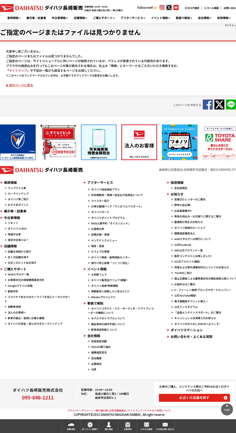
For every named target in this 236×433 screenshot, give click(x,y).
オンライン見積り (90, 429)
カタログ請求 (192, 8)
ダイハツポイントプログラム (108, 218)
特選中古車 (14, 234)
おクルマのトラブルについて (108, 318)
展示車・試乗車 (36, 18)
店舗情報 (79, 18)
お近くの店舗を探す (194, 397)
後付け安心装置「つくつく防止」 (110, 263)
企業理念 (96, 364)
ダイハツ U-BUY (17, 228)
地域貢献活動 (99, 341)
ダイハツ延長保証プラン (105, 189)
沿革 (93, 369)
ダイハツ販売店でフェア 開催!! (109, 280)
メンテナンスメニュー (104, 240)
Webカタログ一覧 (18, 274)
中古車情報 (59, 18)
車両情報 (12, 18)
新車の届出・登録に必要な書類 (26, 318)
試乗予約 (71, 429)
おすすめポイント (18, 205)
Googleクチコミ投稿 (20, 286)
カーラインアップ (18, 193)
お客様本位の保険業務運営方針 (26, 280)
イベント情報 (159, 18)
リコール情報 (211, 8)
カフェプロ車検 (100, 251)
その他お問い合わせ (165, 429)
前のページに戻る (21, 85)
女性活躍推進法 (117, 410)
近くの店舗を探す (18, 257)
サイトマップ (18, 70)
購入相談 (109, 429)
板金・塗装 (97, 246)
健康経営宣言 (99, 352)
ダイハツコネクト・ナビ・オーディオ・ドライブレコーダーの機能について (120, 311)
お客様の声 (97, 229)
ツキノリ (13, 223)
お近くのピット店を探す (22, 263)
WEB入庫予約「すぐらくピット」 (111, 223)
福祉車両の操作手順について (108, 324)
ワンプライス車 (17, 188)
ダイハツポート (100, 212)
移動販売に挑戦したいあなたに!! (110, 291)
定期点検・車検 (100, 234)
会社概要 (96, 358)
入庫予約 (128, 429)
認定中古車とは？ (18, 240)
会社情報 (203, 18)
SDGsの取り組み (101, 347)
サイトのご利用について (157, 410)
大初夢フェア (99, 274)
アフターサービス (132, 18)
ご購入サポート (103, 18)
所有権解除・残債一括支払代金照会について (117, 195)
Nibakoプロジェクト (103, 297)
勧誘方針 (13, 291)
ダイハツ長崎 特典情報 (104, 286)
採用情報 (222, 18)
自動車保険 (14, 307)
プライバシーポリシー (79, 410)
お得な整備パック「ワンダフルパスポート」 (117, 206)
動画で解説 (183, 18)
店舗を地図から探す (19, 251)
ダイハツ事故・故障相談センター (110, 257)
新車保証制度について (104, 329)
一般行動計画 (100, 410)
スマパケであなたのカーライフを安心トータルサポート (37, 299)
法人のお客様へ (17, 312)
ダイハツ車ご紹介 (18, 199)
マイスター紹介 (100, 201)
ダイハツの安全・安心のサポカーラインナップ (35, 323)
